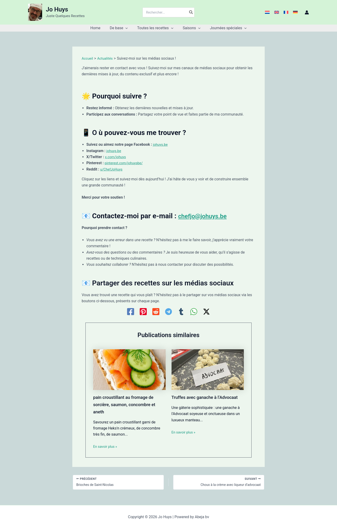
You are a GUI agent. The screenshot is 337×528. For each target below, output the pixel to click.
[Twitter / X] (206, 311)
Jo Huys (57, 9)
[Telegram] (168, 311)
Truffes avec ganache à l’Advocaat (207, 397)
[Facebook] (130, 311)
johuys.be (161, 144)
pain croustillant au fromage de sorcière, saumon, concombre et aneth (126, 404)
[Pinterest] (143, 311)
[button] (120, 28)
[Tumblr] (181, 311)
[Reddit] (155, 311)
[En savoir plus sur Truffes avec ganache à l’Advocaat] (208, 369)
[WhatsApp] (193, 311)
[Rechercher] (191, 12)
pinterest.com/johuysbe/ (125, 163)
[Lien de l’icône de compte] (307, 12)
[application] (127, 28)
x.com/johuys (116, 157)
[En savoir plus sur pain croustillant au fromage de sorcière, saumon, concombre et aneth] (129, 369)
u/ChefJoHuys (112, 169)
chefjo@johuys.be (206, 216)
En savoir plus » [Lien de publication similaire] (106, 446)
